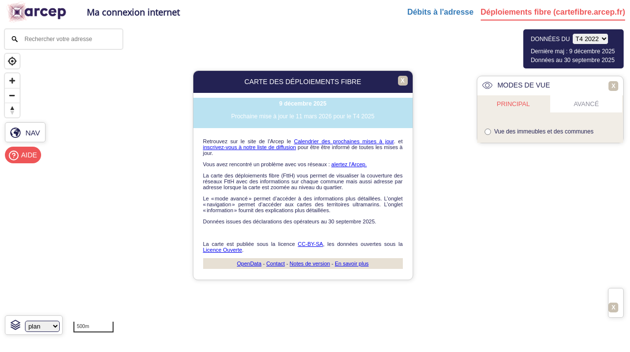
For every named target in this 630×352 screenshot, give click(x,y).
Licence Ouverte (222, 250)
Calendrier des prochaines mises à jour (344, 141)
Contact (275, 263)
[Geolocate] (12, 61)
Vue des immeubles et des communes (543, 131)
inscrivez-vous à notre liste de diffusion (249, 147)
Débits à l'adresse (440, 12)
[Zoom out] (12, 95)
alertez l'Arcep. (349, 164)
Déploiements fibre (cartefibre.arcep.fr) (553, 12)
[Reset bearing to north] (12, 110)
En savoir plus (352, 263)
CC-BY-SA (310, 244)
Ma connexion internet (133, 12)
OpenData (249, 263)
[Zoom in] (12, 80)
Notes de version (310, 263)
